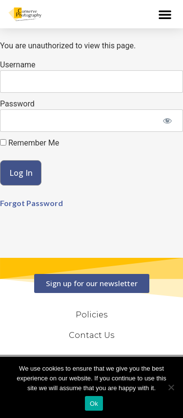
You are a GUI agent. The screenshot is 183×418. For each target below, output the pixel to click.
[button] (165, 14)
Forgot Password (31, 203)
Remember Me (29, 143)
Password (17, 103)
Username (18, 64)
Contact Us (91, 335)
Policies (91, 314)
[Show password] (167, 120)
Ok (94, 403)
